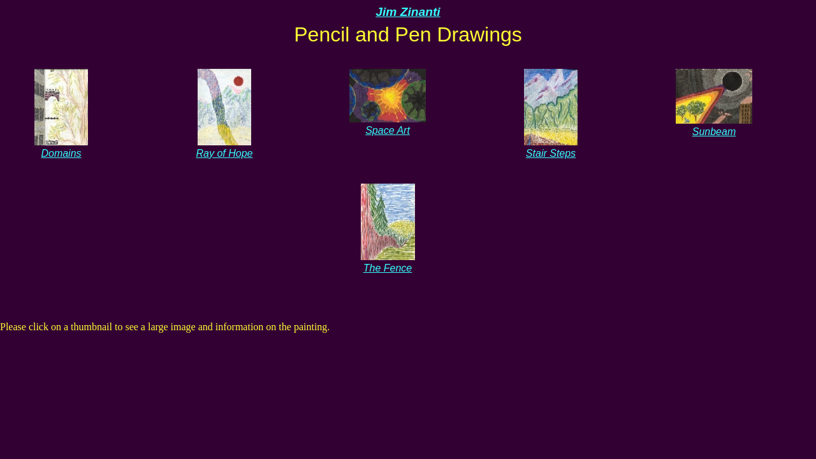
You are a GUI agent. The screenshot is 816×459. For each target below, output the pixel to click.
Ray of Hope (224, 147)
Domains (61, 147)
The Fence (388, 262)
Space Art (387, 124)
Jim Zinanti (407, 11)
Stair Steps (551, 147)
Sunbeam (714, 126)
